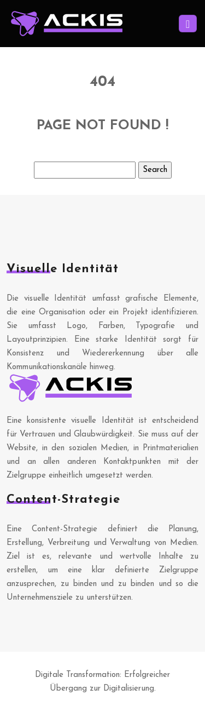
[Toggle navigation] (188, 24)
